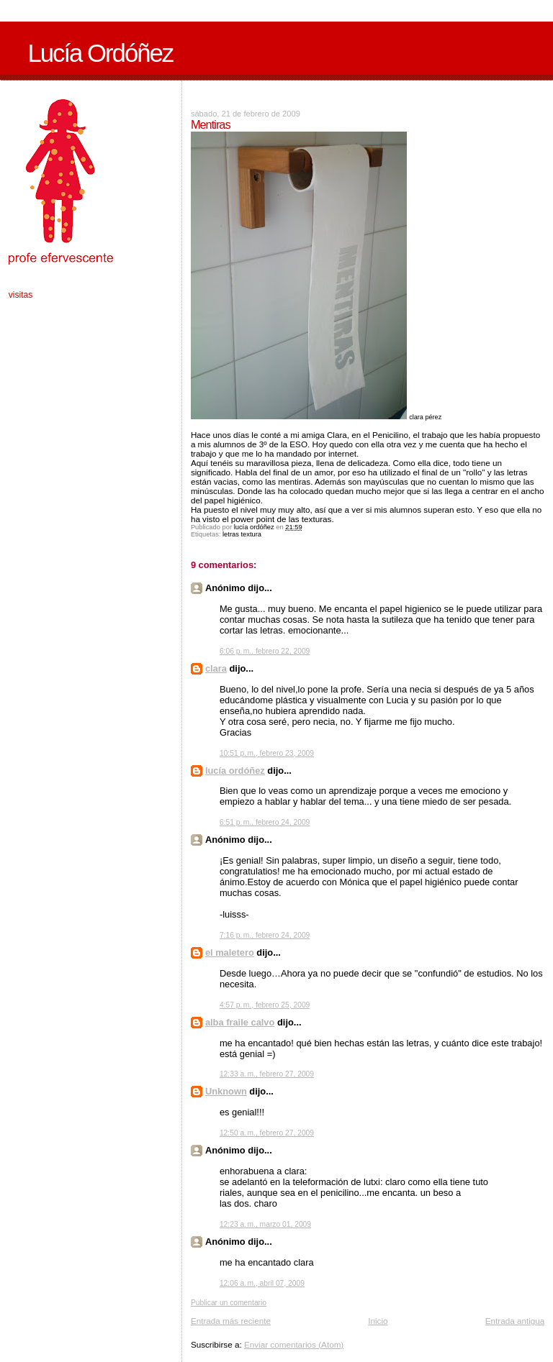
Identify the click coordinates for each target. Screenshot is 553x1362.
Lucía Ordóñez (100, 53)
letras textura (241, 534)
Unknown (226, 1091)
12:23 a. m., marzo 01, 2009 (265, 1224)
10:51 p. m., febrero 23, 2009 (267, 753)
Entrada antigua (515, 1320)
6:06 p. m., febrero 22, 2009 (265, 651)
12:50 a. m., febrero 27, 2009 (267, 1133)
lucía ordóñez (235, 770)
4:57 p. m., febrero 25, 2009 (265, 1005)
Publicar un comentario (228, 1303)
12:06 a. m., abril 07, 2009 (262, 1283)
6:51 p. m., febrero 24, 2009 (265, 822)
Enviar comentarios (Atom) (293, 1344)
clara (216, 668)
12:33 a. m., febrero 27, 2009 (267, 1074)
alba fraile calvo (240, 1022)
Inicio (377, 1320)
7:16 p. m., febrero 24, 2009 (265, 935)
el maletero (229, 952)
